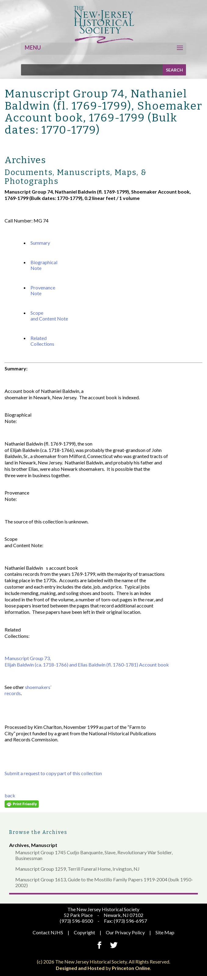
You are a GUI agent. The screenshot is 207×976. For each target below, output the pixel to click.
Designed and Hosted (80, 968)
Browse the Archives (38, 832)
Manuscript (44, 845)
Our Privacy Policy (125, 932)
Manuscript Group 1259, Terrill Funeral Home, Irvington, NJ (77, 869)
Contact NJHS (48, 932)
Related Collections (42, 341)
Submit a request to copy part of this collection (53, 773)
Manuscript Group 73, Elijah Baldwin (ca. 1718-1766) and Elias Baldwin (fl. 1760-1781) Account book (87, 661)
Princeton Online (131, 968)
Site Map (164, 932)
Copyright (84, 932)
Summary (40, 243)
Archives (19, 845)
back (10, 795)
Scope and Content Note (49, 315)
